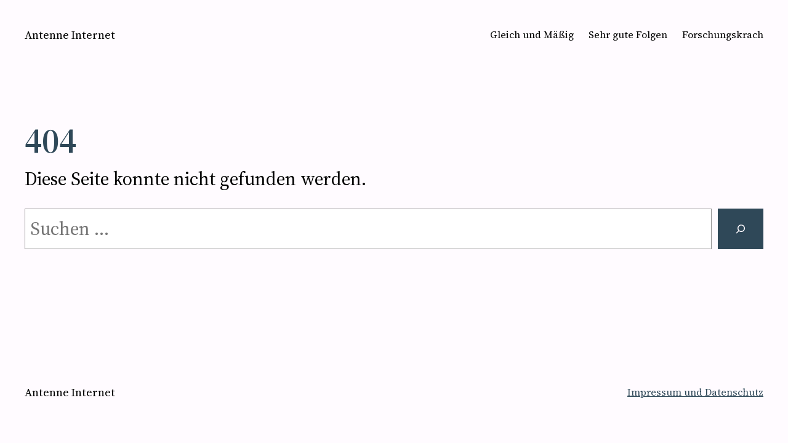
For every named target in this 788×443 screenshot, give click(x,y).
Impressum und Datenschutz (695, 392)
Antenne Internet (70, 34)
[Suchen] (740, 229)
